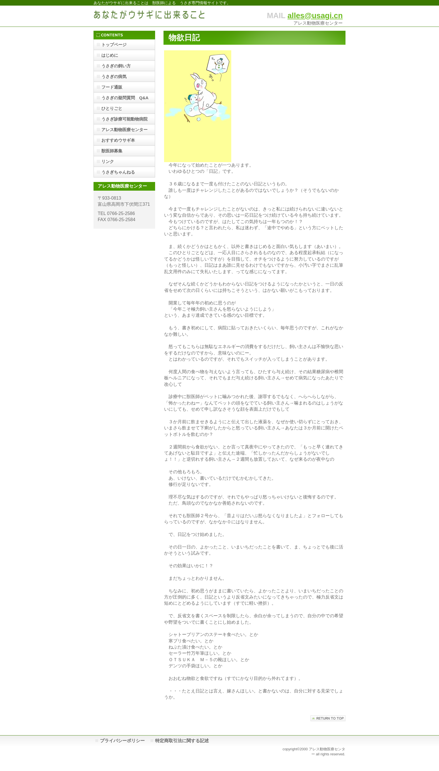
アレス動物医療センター (124, 129)
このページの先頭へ (327, 718)
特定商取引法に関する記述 (182, 740)
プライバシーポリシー (122, 740)
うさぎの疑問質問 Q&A (124, 97)
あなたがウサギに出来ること (150, 16)
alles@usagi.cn (315, 15)
